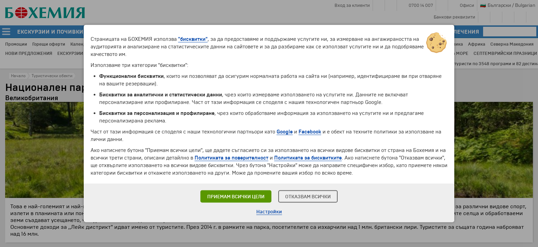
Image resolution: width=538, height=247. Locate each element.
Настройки (269, 212)
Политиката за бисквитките (308, 158)
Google (285, 132)
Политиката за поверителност (231, 158)
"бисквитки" (193, 39)
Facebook (310, 132)
